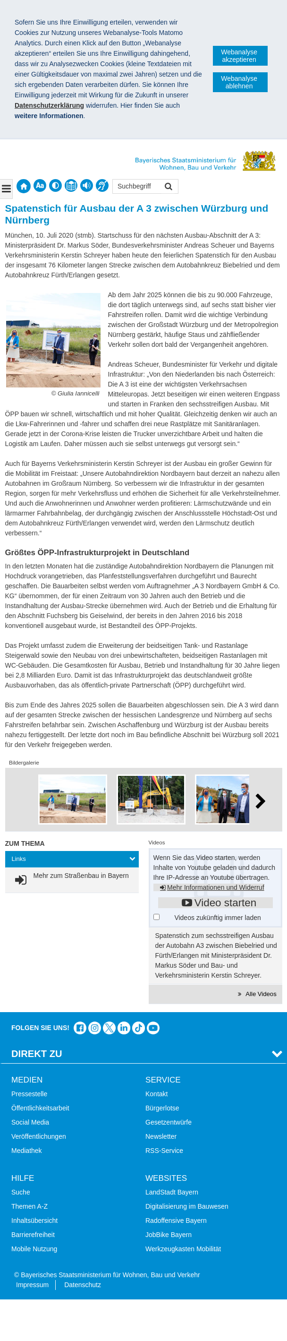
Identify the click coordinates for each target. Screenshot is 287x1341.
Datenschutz (82, 1285)
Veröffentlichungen (38, 1136)
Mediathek (26, 1150)
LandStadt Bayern (171, 1192)
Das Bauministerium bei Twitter (109, 1028)
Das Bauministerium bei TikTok (138, 1028)
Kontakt (156, 1094)
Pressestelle (29, 1094)
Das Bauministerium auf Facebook (80, 1028)
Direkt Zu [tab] (36, 1054)
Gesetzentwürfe (168, 1122)
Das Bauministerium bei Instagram (94, 1028)
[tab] (72, 859)
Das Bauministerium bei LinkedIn (124, 1028)
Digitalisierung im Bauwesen (186, 1206)
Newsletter (161, 1136)
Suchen (168, 187)
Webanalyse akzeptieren (239, 55)
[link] (70, 880)
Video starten (225, 902)
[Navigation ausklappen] (6, 189)
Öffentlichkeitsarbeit (40, 1108)
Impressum (32, 1285)
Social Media (30, 1122)
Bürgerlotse (162, 1108)
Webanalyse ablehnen (239, 82)
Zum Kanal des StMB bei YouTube (153, 1028)
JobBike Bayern (168, 1234)
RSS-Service (164, 1150)
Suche (20, 1192)
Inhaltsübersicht (34, 1220)
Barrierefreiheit (33, 1234)
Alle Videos (260, 994)
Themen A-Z (29, 1206)
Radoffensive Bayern (176, 1220)
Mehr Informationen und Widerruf (215, 887)
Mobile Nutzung (34, 1249)
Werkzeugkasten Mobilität (183, 1249)
